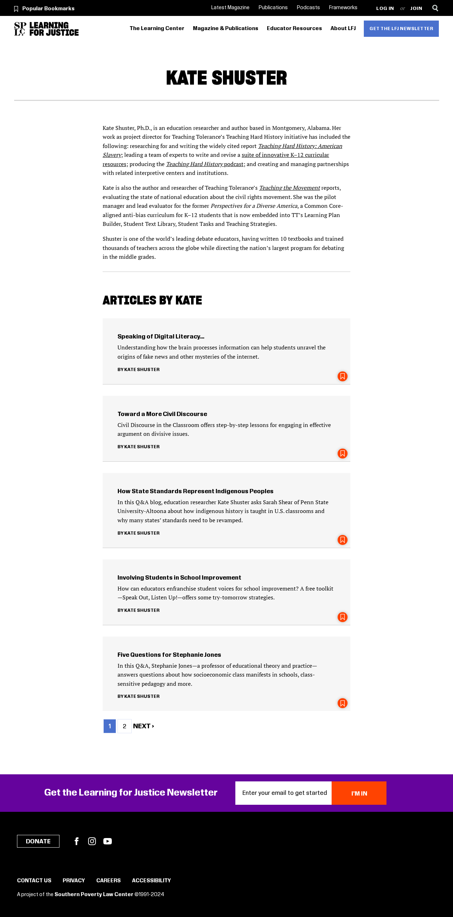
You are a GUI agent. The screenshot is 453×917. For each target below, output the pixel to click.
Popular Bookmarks (48, 8)
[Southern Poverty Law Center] (20, 29)
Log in (385, 8)
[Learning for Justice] (54, 29)
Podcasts (308, 7)
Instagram (92, 841)
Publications (273, 7)
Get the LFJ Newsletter (401, 29)
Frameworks (343, 7)
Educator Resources (294, 28)
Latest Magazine (230, 7)
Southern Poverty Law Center (94, 894)
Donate (38, 841)
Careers (108, 880)
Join (416, 8)
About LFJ (343, 28)
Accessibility (151, 880)
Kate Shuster (142, 370)
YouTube (107, 841)
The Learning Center (157, 28)
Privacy (74, 880)
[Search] (435, 8)
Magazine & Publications (225, 28)
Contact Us (34, 880)
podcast (204, 164)
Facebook (76, 841)
